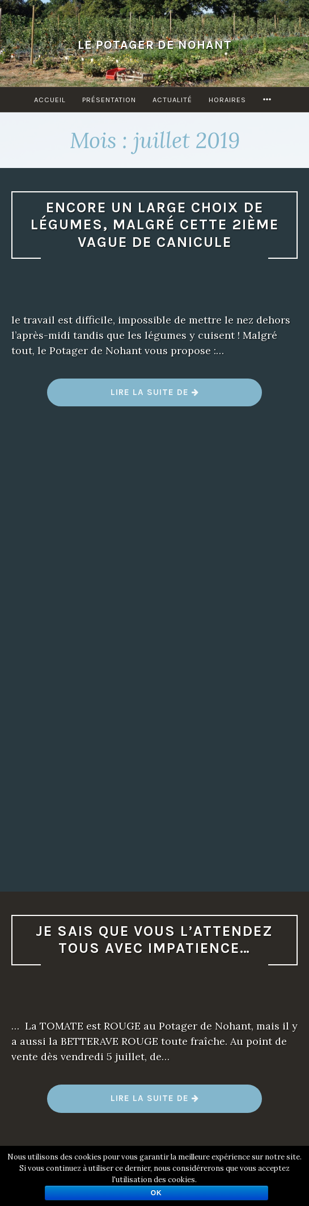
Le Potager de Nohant (155, 44)
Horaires (227, 99)
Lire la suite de (155, 396)
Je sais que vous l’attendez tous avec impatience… (154, 940)
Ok (156, 1193)
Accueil (50, 99)
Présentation (109, 99)
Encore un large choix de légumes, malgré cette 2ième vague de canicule (155, 224)
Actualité (172, 99)
